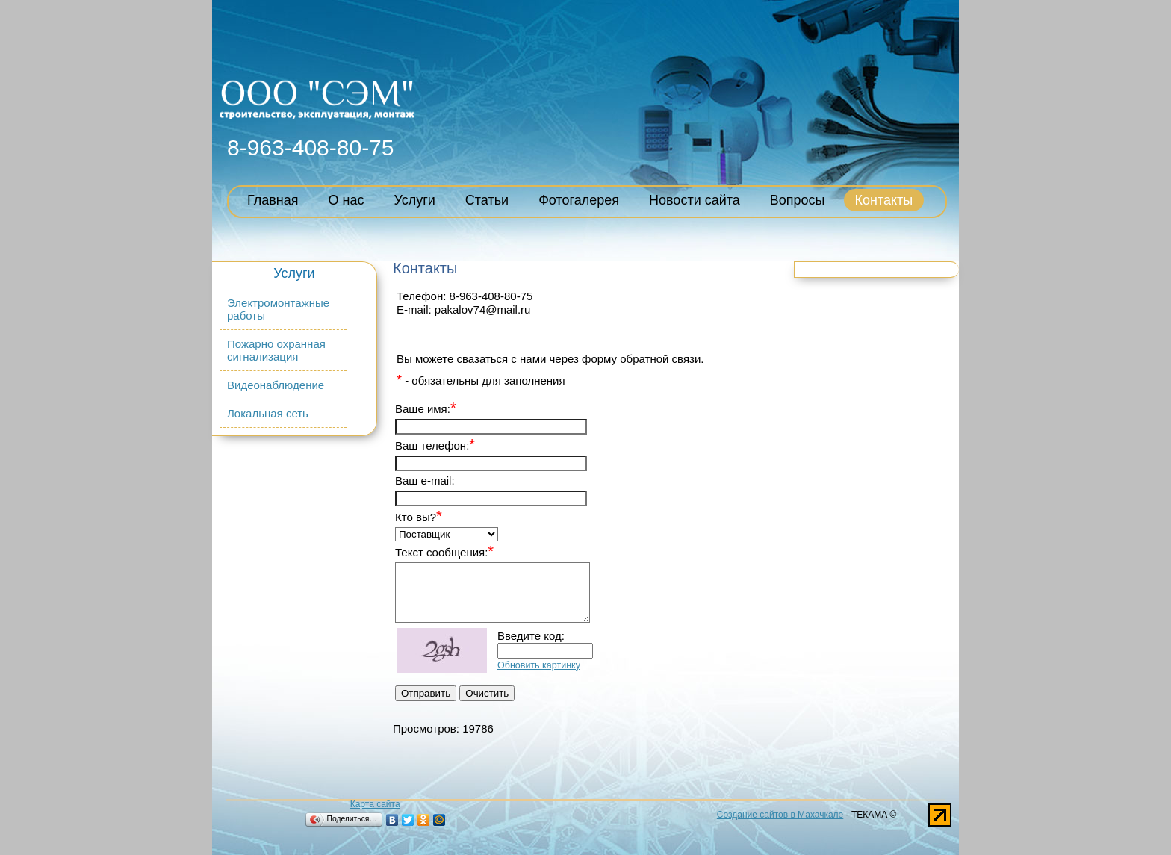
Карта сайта (375, 804)
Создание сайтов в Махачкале (780, 814)
